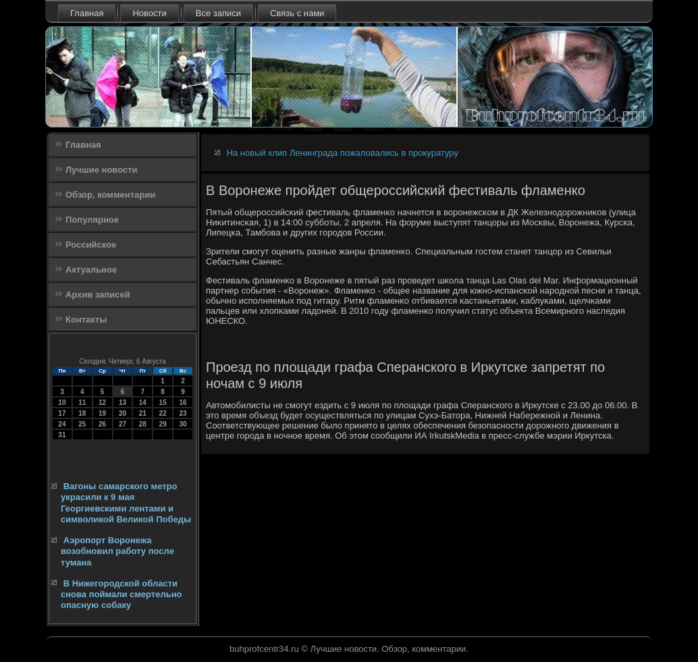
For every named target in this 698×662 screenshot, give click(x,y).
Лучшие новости (101, 170)
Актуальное (91, 270)
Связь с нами (297, 13)
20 (122, 413)
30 (182, 424)
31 (61, 435)
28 (142, 424)
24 (61, 424)
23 (182, 413)
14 (142, 402)
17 (61, 413)
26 (102, 424)
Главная (86, 13)
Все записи (218, 13)
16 (182, 402)
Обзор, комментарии (110, 195)
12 (102, 402)
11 (82, 402)
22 (163, 413)
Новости (149, 13)
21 (142, 413)
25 (82, 424)
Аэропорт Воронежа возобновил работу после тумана (117, 551)
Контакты (86, 319)
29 (163, 424)
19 (102, 413)
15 (163, 402)
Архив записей (97, 294)
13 (122, 402)
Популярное (92, 220)
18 (82, 413)
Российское (90, 245)
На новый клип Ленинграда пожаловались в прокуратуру (342, 153)
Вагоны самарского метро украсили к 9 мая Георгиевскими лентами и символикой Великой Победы (126, 502)
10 (61, 402)
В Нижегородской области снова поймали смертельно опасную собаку (121, 594)
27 (122, 424)
